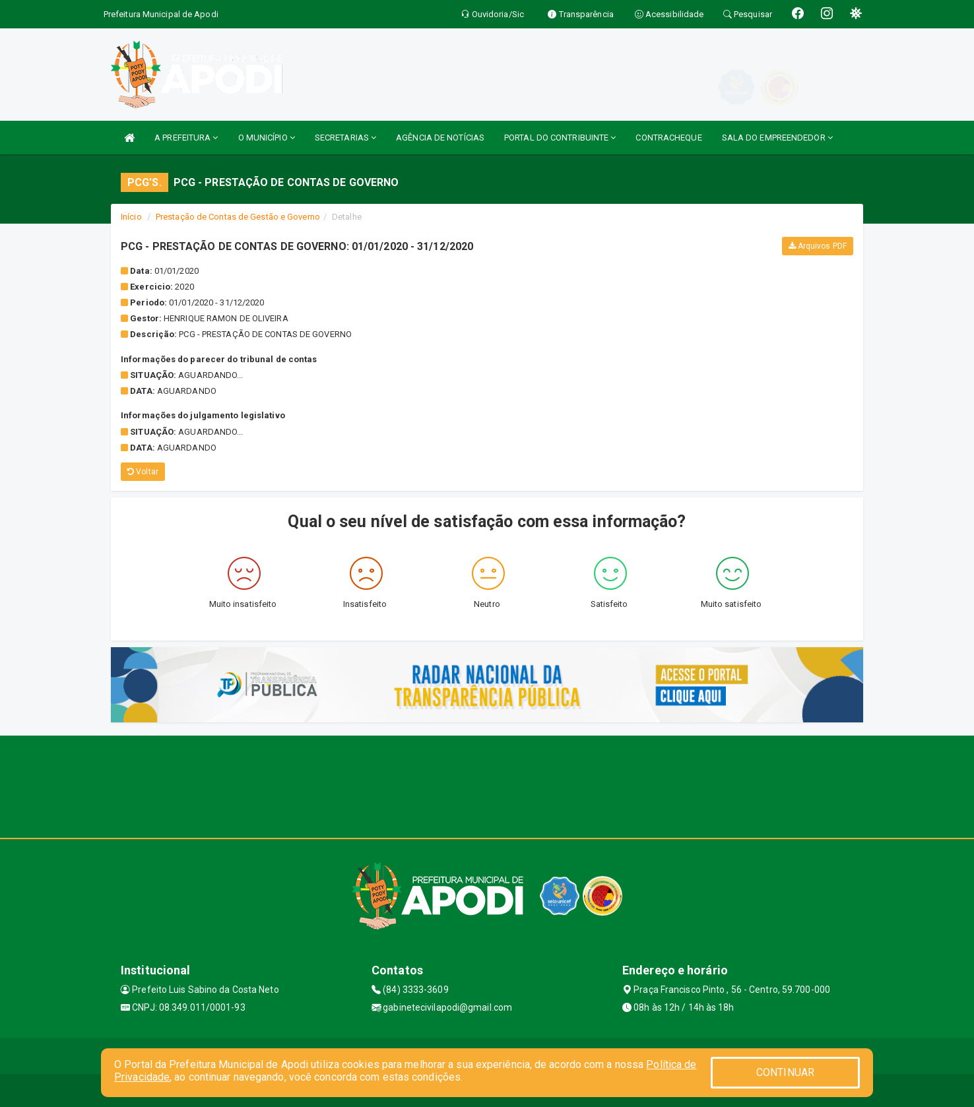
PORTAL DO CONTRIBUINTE (560, 137)
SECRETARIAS (345, 137)
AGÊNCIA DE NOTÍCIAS (440, 137)
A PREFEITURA (186, 137)
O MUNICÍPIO (266, 137)
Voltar (142, 471)
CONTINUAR (785, 1072)
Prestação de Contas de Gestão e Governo (238, 217)
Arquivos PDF (818, 246)
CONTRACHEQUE (668, 137)
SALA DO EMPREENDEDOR (777, 137)
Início (131, 217)
